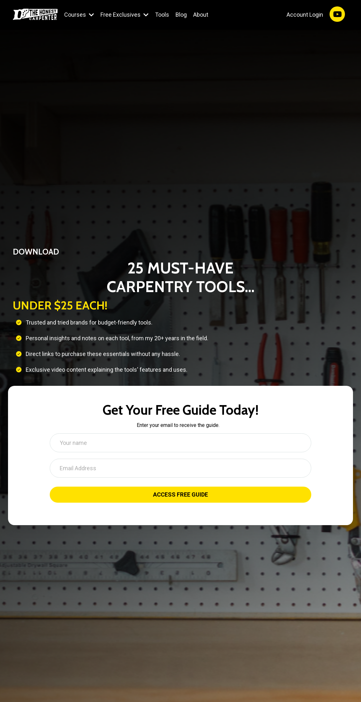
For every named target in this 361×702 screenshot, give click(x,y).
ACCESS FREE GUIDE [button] (180, 494)
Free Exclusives (124, 14)
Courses (79, 14)
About (200, 14)
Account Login (305, 14)
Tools (162, 14)
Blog (181, 14)
